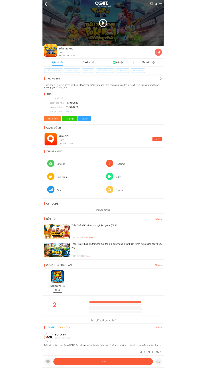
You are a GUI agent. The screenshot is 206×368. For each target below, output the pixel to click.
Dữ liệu (118, 62)
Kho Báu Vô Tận (57, 286)
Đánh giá (88, 62)
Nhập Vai (88, 70)
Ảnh (54, 190)
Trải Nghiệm (88, 237)
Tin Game (115, 164)
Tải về (103, 361)
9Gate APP (64, 136)
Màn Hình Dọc (105, 70)
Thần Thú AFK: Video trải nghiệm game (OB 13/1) (96, 225)
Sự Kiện (86, 256)
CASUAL (62, 144)
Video (113, 177)
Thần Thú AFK (66, 48)
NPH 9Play (138, 70)
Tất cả (158, 219)
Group (85, 118)
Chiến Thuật (72, 70)
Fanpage (70, 118)
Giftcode (56, 164)
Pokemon (122, 70)
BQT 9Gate (60, 334)
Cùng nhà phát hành (60, 265)
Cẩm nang (57, 177)
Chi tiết (57, 62)
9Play (69, 111)
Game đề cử (53, 127)
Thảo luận (148, 62)
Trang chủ (53, 118)
